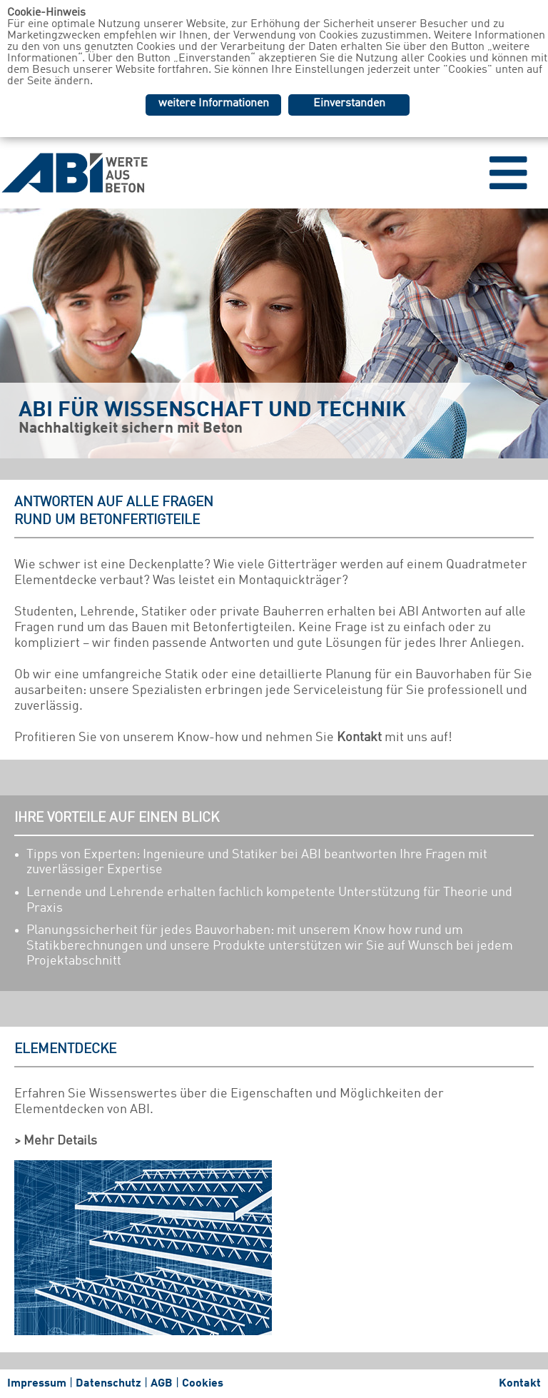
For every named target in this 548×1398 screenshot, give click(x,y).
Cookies (202, 1383)
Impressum (36, 1383)
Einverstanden (349, 103)
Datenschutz (108, 1383)
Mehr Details (60, 1141)
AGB (162, 1383)
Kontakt (359, 737)
